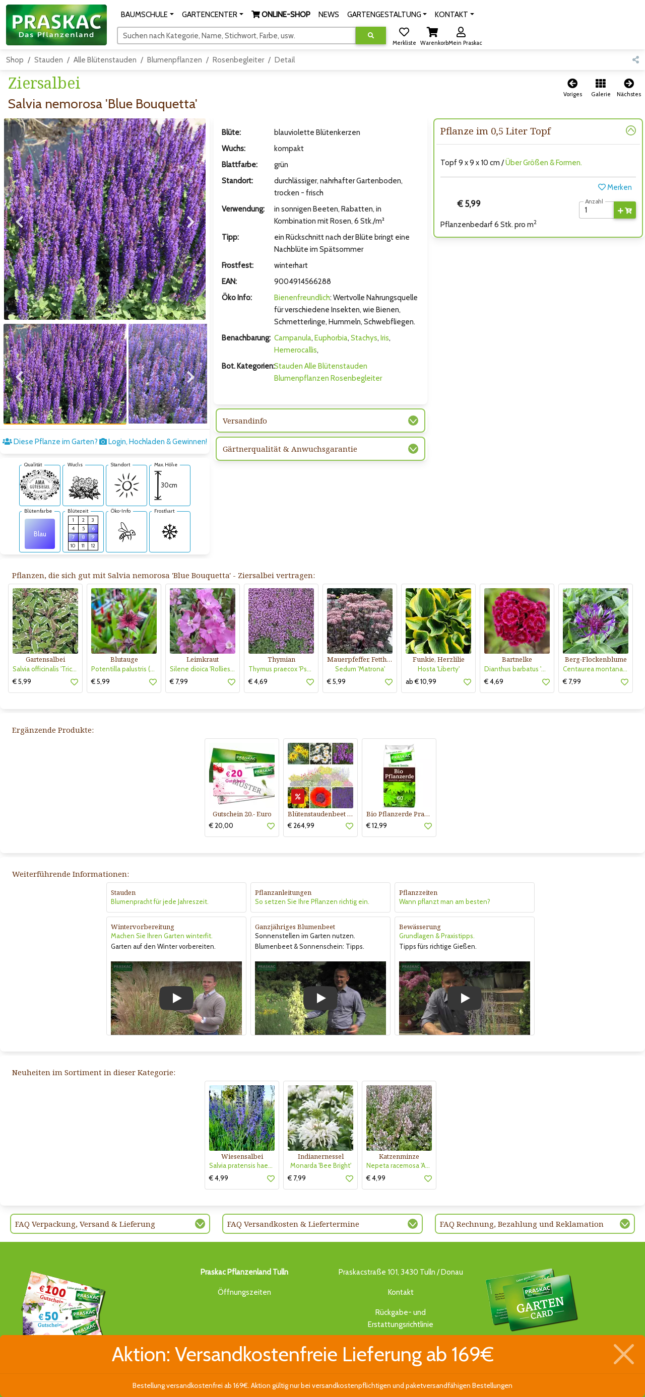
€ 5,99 (22, 646)
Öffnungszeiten (244, 1257)
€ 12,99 (376, 790)
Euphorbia (331, 337)
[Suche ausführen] (371, 35)
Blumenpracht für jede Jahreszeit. (160, 866)
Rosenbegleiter (238, 59)
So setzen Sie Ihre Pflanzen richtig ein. (312, 866)
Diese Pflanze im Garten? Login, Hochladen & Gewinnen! (105, 406)
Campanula (292, 337)
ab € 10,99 (421, 646)
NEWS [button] (328, 14)
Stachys (364, 337)
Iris (384, 337)
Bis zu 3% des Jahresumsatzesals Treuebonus (531, 1276)
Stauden (48, 59)
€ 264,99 (301, 790)
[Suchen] (236, 35)
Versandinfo (245, 420)
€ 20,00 (221, 790)
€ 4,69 (258, 646)
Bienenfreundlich (302, 297)
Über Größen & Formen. (543, 162)
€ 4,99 (218, 1143)
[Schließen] (624, 1354)
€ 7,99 (179, 646)
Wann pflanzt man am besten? (444, 866)
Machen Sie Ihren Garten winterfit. (162, 900)
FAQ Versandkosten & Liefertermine (293, 1188)
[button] (147, 15)
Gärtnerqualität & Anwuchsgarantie (290, 449)
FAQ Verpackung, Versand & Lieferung (85, 1188)
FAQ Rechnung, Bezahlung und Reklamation (522, 1188)
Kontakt (401, 1257)
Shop (15, 59)
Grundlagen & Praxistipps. (437, 900)
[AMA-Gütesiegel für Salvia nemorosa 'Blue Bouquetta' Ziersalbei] (40, 449)
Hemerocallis (295, 350)
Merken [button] (615, 187)
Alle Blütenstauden (105, 59)
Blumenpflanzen (174, 59)
